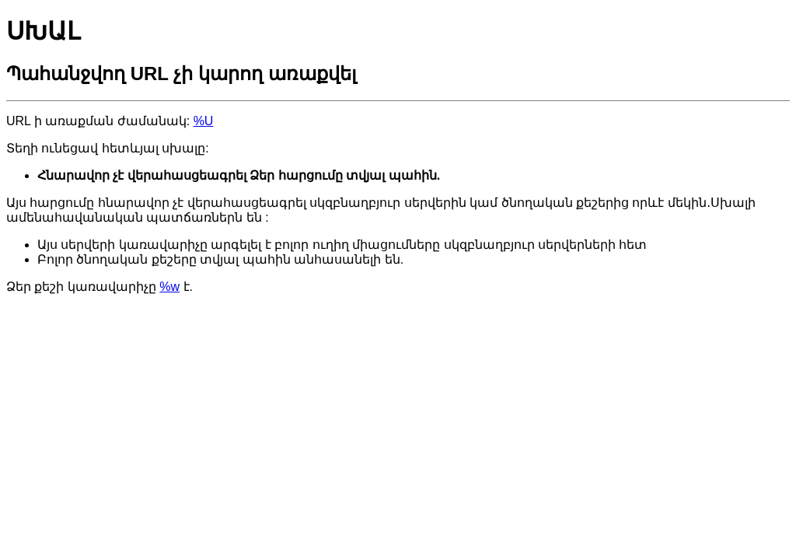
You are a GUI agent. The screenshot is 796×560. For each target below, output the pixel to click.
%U (204, 121)
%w (169, 286)
